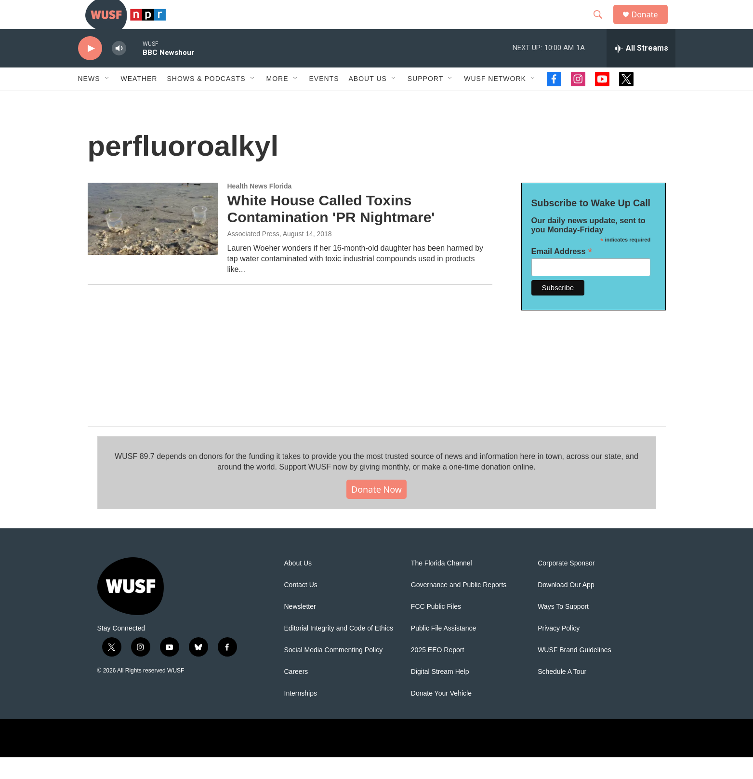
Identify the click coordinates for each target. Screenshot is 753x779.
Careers (296, 693)
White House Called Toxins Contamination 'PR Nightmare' (331, 230)
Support (425, 100)
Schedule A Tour (562, 693)
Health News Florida (259, 208)
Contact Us (300, 606)
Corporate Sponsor (566, 585)
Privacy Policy (559, 650)
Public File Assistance (443, 650)
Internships (300, 715)
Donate (651, 25)
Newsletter (300, 628)
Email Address (562, 273)
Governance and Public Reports (458, 606)
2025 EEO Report (437, 671)
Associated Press (253, 255)
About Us (298, 585)
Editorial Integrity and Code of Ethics (338, 650)
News (89, 100)
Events (324, 100)
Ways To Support (563, 628)
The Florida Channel (441, 585)
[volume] (119, 70)
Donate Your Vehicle (441, 715)
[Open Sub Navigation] (107, 100)
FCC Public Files (436, 628)
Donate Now (376, 511)
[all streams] (641, 70)
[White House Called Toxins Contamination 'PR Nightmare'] (153, 240)
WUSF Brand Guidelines (574, 671)
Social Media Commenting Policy (333, 671)
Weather (139, 100)
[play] (90, 70)
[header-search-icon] (603, 25)
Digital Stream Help (440, 693)
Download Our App (566, 606)
